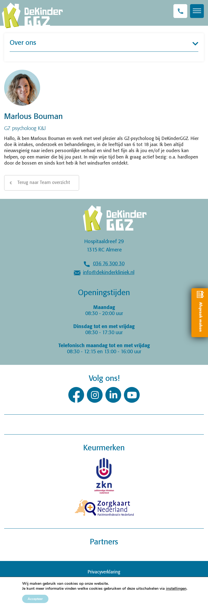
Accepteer (35, 599)
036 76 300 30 (108, 263)
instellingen (176, 588)
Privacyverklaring (104, 572)
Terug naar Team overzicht (43, 182)
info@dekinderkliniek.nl (108, 272)
